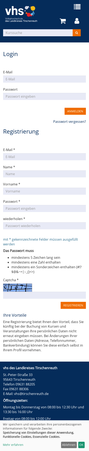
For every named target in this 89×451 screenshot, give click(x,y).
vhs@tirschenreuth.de (31, 393)
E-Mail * (9, 150)
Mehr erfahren (13, 445)
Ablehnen (69, 445)
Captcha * (11, 280)
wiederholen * (14, 219)
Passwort (10, 89)
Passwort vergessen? (69, 121)
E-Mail (7, 72)
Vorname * (11, 184)
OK (81, 445)
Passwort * (11, 201)
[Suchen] (77, 32)
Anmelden (75, 111)
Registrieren (73, 305)
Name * (9, 167)
